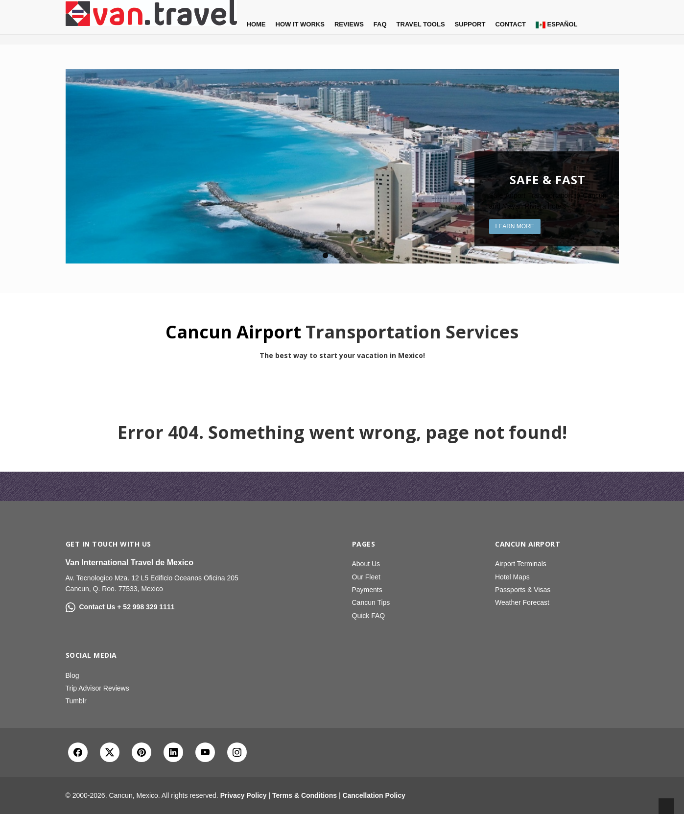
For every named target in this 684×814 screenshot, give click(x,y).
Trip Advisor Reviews (97, 688)
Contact (510, 24)
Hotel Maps (512, 577)
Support (470, 24)
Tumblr (76, 701)
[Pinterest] (141, 752)
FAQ (380, 24)
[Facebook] (78, 752)
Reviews (349, 24)
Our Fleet (366, 577)
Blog (72, 675)
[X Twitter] (109, 752)
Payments (367, 590)
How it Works (300, 24)
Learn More (514, 226)
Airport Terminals (520, 564)
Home (256, 24)
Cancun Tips (371, 602)
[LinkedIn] (173, 752)
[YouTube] (205, 752)
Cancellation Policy (373, 795)
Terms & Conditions (304, 795)
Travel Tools (421, 24)
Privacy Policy (243, 795)
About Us (366, 564)
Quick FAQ (368, 616)
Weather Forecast (522, 602)
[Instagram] (237, 752)
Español (557, 24)
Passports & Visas (522, 590)
